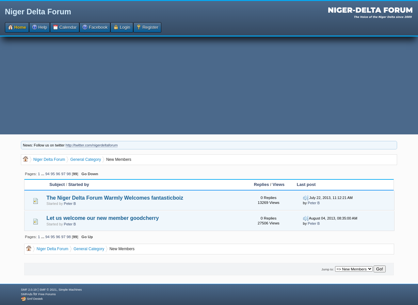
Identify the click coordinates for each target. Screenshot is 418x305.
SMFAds (26, 294)
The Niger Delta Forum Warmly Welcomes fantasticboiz (114, 198)
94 (47, 174)
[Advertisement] (209, 85)
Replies (261, 184)
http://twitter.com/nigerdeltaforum (92, 145)
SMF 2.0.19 (29, 289)
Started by (78, 184)
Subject (57, 184)
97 (63, 174)
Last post (306, 184)
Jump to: (327, 269)
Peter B (70, 204)
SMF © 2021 (48, 289)
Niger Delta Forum (38, 12)
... (43, 174)
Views (279, 184)
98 (69, 174)
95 (53, 174)
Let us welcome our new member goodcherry (102, 218)
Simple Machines (70, 289)
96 (58, 174)
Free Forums (47, 294)
